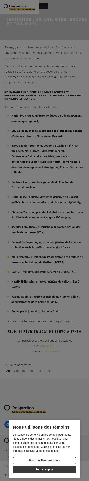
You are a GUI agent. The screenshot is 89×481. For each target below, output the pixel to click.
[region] (44, 449)
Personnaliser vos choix (44, 460)
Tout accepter (44, 469)
